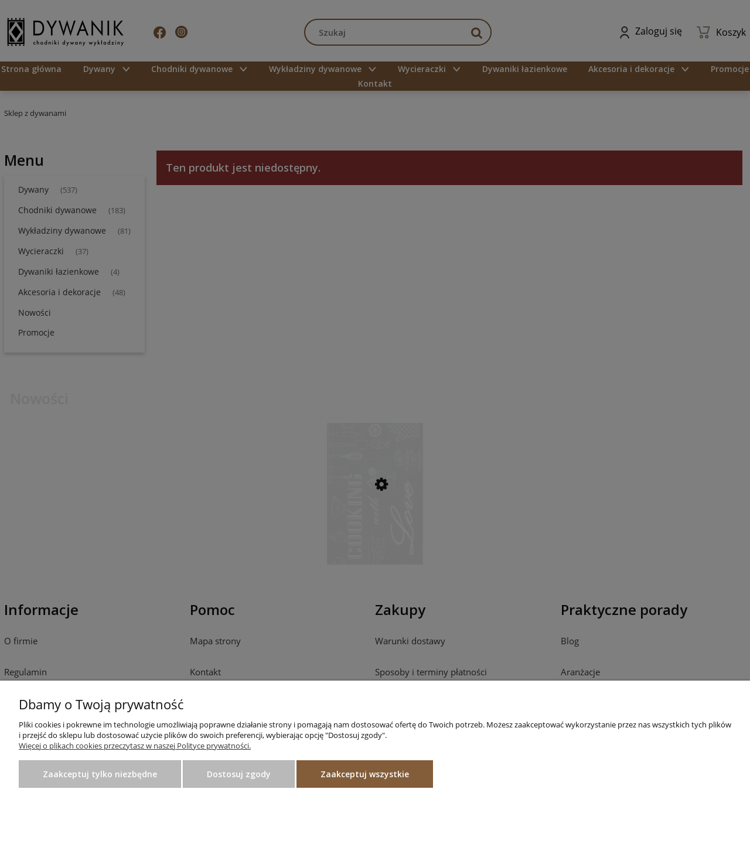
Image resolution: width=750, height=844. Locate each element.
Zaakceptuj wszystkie (365, 774)
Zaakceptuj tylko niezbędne (100, 774)
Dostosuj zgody (239, 774)
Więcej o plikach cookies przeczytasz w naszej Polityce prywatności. (135, 745)
